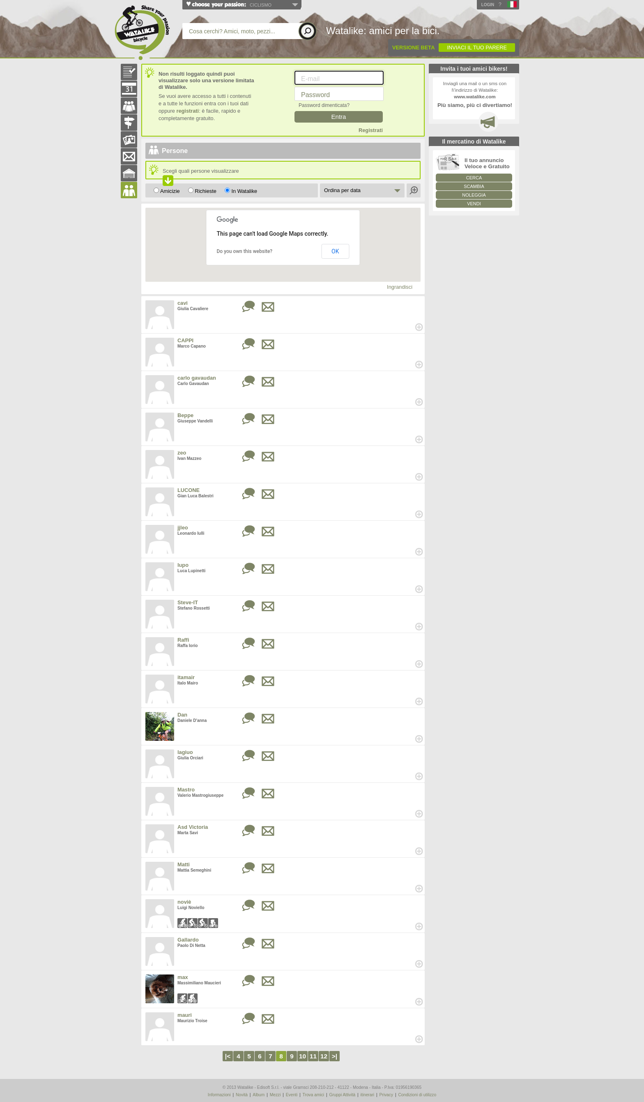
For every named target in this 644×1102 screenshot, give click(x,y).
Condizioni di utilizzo (417, 1095)
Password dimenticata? (324, 105)
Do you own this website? (245, 251)
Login (487, 4)
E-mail (310, 78)
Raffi (183, 640)
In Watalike (244, 191)
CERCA (474, 177)
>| (334, 1056)
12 (323, 1056)
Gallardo (188, 940)
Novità (242, 1095)
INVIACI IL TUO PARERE (477, 47)
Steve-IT (187, 602)
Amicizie (170, 191)
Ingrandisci (399, 287)
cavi (182, 303)
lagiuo (185, 752)
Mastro (186, 789)
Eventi (291, 1095)
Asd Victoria (192, 827)
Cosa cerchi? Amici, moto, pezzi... (232, 31)
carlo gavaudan (196, 378)
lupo (183, 565)
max (182, 977)
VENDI (474, 203)
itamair (186, 677)
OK (335, 251)
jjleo (182, 527)
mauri (184, 1015)
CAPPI (185, 340)
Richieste (205, 191)
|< (227, 1056)
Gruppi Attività (342, 1095)
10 (302, 1056)
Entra (338, 116)
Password (315, 94)
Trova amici (313, 1095)
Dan (182, 715)
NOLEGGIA (473, 195)
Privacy (386, 1095)
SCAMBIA (474, 186)
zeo (181, 453)
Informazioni (219, 1095)
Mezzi (275, 1095)
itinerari (368, 1095)
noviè (184, 902)
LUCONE (188, 490)
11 (313, 1056)
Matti (183, 864)
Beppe (185, 415)
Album (258, 1095)
